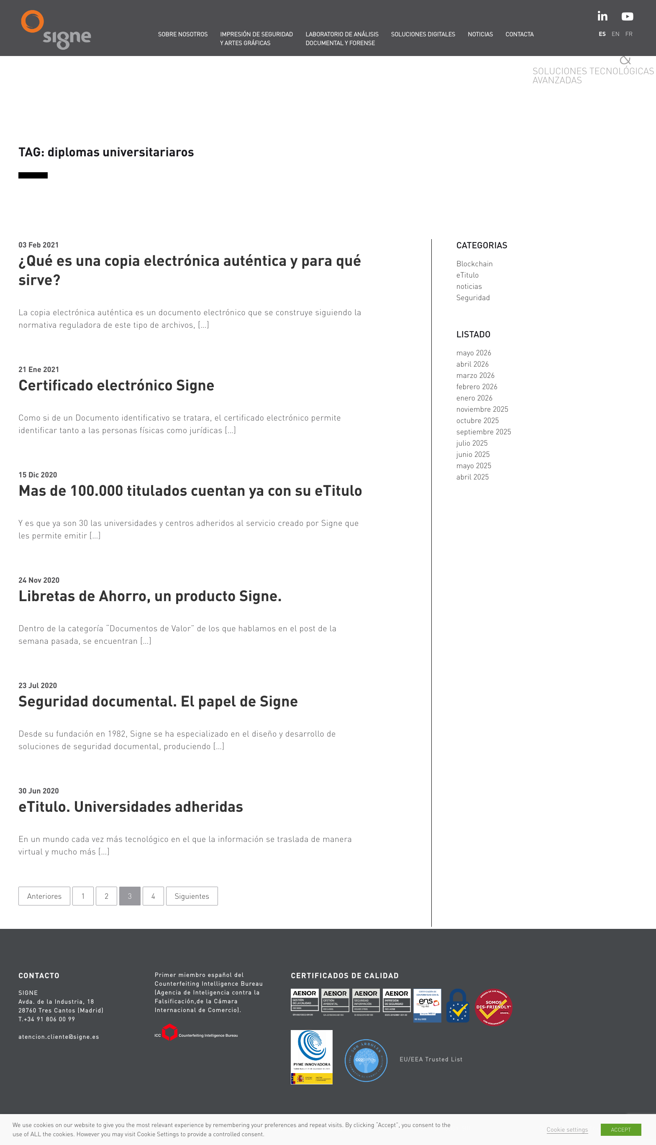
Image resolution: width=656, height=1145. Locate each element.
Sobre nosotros (183, 34)
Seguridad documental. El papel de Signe (158, 700)
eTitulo (467, 275)
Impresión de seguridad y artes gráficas (256, 39)
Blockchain (474, 263)
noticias (469, 286)
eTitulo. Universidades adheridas (130, 806)
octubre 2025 (477, 420)
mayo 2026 (474, 352)
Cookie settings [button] (567, 1129)
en (616, 34)
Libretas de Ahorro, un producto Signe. (150, 595)
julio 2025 (472, 443)
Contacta (519, 34)
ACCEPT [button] (621, 1129)
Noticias (480, 34)
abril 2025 (472, 477)
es (602, 34)
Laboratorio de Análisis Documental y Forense (342, 39)
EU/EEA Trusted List (431, 1059)
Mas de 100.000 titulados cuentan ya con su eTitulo (190, 490)
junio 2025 (473, 454)
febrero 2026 (476, 386)
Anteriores (44, 896)
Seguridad (473, 297)
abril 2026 (472, 364)
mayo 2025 (474, 465)
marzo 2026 (475, 375)
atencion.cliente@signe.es (58, 1036)
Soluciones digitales (423, 34)
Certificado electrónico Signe (116, 384)
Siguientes (192, 896)
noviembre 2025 (482, 409)
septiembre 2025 (483, 431)
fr (629, 34)
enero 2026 (474, 398)
